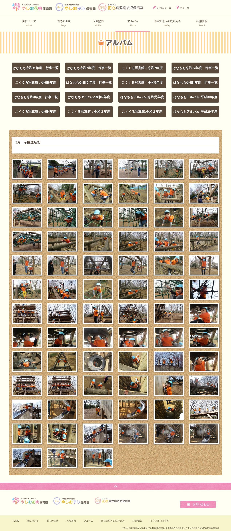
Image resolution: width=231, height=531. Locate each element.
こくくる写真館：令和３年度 (89, 111)
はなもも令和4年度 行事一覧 (195, 82)
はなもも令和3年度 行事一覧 (35, 97)
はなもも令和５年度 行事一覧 (89, 82)
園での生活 (52, 520)
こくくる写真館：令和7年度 (142, 68)
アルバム (88, 520)
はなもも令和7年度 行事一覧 (89, 68)
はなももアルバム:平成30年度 (195, 97)
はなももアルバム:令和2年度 (89, 97)
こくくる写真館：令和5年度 (142, 82)
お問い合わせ (198, 504)
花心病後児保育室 (159, 520)
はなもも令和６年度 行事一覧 (195, 68)
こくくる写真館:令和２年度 (142, 111)
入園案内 (71, 520)
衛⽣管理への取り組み (113, 520)
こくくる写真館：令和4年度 (35, 111)
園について (33, 520)
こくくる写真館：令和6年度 (35, 82)
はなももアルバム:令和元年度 (142, 97)
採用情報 (137, 520)
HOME (15, 520)
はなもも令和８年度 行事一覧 (36, 68)
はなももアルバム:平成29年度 (195, 111)
